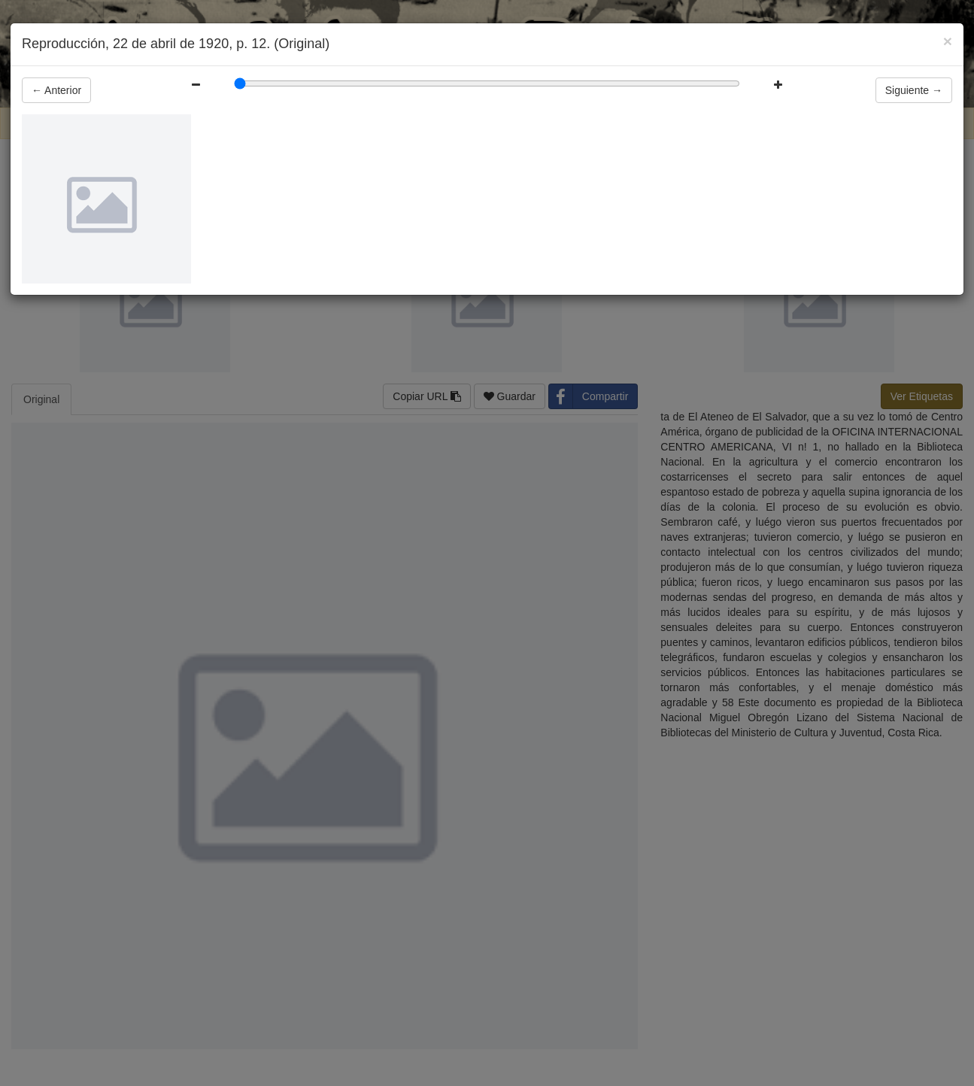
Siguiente (913, 90)
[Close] (947, 41)
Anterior (56, 90)
